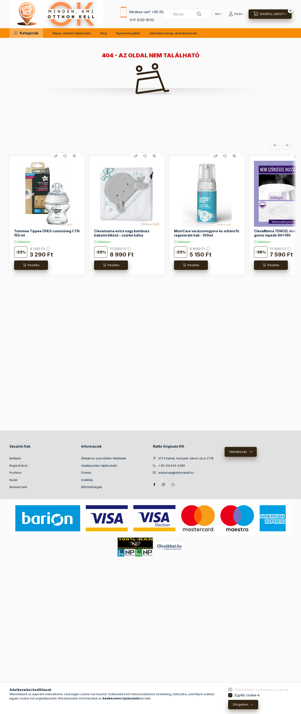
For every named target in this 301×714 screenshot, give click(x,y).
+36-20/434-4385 (171, 465)
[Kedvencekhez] (65, 156)
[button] (26, 33)
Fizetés (86, 472)
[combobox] (187, 14)
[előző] (275, 145)
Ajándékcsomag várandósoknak (173, 33)
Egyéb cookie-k (247, 695)
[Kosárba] (31, 265)
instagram (163, 484)
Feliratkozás (238, 452)
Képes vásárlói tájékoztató (71, 33)
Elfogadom (240, 704)
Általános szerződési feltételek (103, 458)
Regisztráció (18, 465)
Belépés (15, 458)
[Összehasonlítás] (55, 156)
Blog (103, 33)
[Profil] (236, 14)
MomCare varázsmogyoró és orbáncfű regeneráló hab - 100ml (206, 233)
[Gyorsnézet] (74, 156)
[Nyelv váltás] (217, 14)
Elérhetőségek (91, 487)
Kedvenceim (18, 487)
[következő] (287, 145)
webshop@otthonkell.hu (176, 472)
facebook (154, 484)
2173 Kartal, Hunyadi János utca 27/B (186, 458)
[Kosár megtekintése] (270, 14)
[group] (150, 215)
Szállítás (87, 480)
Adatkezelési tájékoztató (99, 465)
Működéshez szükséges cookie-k (261, 690)
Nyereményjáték (128, 33)
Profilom (15, 472)
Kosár (13, 480)
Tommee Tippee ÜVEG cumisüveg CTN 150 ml (46, 233)
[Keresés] (199, 14)
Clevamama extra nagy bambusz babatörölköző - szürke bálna (122, 233)
